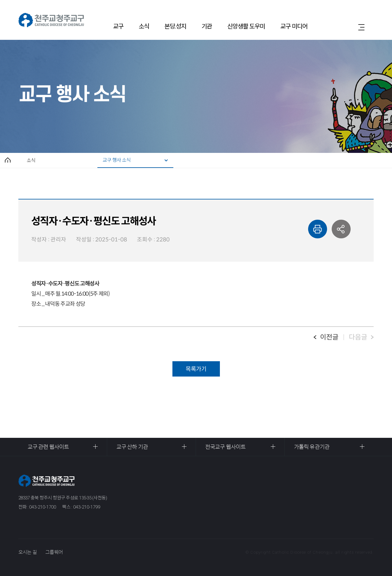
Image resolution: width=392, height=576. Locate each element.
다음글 (358, 337)
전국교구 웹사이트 (225, 447)
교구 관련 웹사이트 (48, 447)
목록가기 (196, 369)
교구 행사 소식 (117, 160)
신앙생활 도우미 (246, 26)
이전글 (329, 337)
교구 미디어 (293, 26)
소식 (144, 26)
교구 (118, 26)
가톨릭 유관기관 (312, 447)
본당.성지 (175, 26)
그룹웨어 (54, 552)
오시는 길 (27, 552)
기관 (207, 26)
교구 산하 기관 (132, 447)
